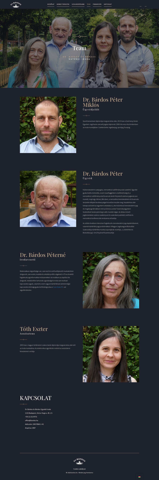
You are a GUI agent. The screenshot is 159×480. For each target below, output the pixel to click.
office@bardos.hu (31, 420)
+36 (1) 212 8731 (31, 417)
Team (88, 4)
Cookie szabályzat (79, 469)
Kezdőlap (50, 4)
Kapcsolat (108, 4)
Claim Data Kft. (58, 287)
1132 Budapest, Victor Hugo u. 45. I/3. (39, 413)
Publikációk (97, 4)
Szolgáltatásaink (78, 4)
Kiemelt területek (63, 4)
